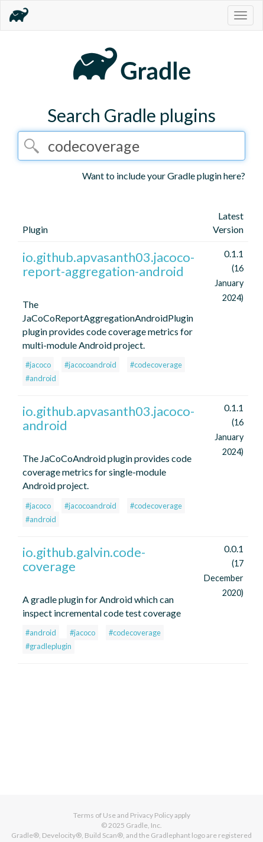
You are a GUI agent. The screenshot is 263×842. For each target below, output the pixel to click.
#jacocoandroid (90, 364)
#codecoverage (156, 364)
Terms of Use (94, 815)
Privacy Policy (151, 815)
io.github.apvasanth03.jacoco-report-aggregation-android (108, 264)
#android (40, 378)
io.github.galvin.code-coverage (83, 559)
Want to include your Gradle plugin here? (163, 175)
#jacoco (38, 364)
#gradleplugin (48, 646)
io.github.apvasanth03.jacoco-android (108, 418)
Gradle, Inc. (144, 825)
